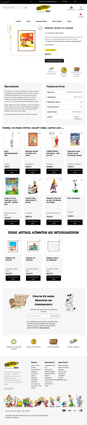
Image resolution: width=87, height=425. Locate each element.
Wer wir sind (35, 365)
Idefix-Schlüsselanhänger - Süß (11, 153)
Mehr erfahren (44, 328)
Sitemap (33, 378)
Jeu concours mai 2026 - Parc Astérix (36, 386)
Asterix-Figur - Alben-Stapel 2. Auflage (31, 200)
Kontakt (64, 1)
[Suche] (15, 7)
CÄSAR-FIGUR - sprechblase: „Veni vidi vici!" (52, 153)
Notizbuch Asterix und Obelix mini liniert (31, 153)
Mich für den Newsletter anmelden (62, 373)
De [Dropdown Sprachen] (75, 1)
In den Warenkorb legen (54, 61)
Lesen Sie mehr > (49, 44)
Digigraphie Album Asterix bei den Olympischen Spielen (75, 153)
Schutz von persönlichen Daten (49, 384)
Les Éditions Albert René (54, 33)
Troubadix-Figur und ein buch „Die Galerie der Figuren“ (53, 200)
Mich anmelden (63, 365)
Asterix (33, 375)
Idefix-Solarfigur (74, 198)
